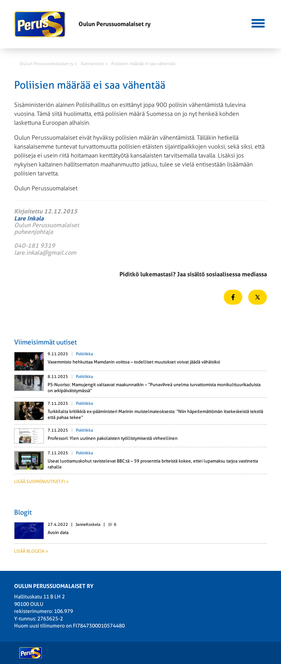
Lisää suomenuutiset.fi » (41, 481)
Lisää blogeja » (31, 551)
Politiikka (84, 354)
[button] (258, 22)
